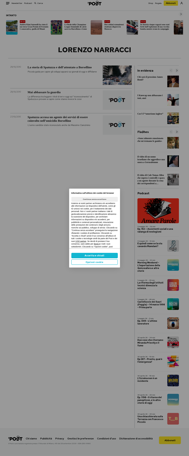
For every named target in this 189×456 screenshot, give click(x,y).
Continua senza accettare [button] (94, 199)
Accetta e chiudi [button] (94, 255)
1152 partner (80, 241)
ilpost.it (97, 244)
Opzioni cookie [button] (94, 262)
